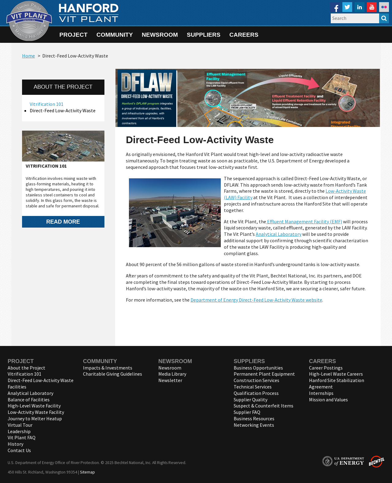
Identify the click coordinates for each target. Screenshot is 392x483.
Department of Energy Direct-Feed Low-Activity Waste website (256, 300)
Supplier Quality (250, 399)
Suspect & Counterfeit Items (263, 406)
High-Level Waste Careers (336, 374)
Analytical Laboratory (278, 234)
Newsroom (160, 35)
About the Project (26, 368)
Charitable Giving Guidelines (112, 374)
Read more (63, 221)
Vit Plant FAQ (22, 437)
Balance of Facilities (29, 399)
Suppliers (204, 35)
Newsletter (170, 380)
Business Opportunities (258, 368)
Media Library (172, 374)
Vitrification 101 (46, 104)
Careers (243, 35)
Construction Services (256, 380)
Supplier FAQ (247, 412)
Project (73, 35)
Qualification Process (256, 393)
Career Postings (326, 368)
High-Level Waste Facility (34, 406)
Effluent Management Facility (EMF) (304, 221)
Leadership (19, 431)
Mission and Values (328, 399)
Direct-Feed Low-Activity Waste (63, 110)
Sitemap (87, 472)
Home (28, 56)
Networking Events (254, 425)
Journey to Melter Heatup (35, 418)
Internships (321, 393)
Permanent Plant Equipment (264, 374)
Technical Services (253, 387)
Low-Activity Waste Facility (36, 412)
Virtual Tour (20, 425)
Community (114, 35)
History (15, 444)
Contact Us (19, 450)
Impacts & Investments (107, 368)
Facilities (17, 387)
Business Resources (254, 418)
